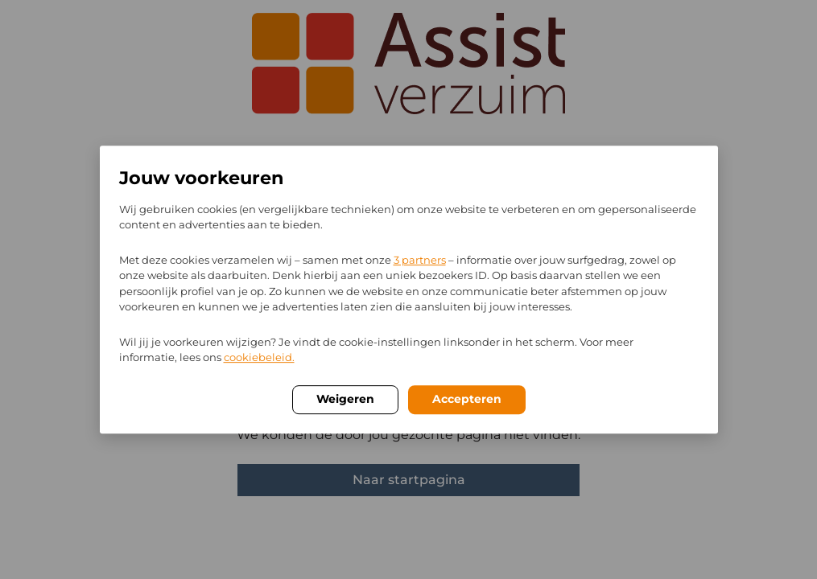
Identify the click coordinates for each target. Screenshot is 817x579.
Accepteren (466, 399)
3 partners (420, 259)
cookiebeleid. (259, 357)
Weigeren (345, 399)
